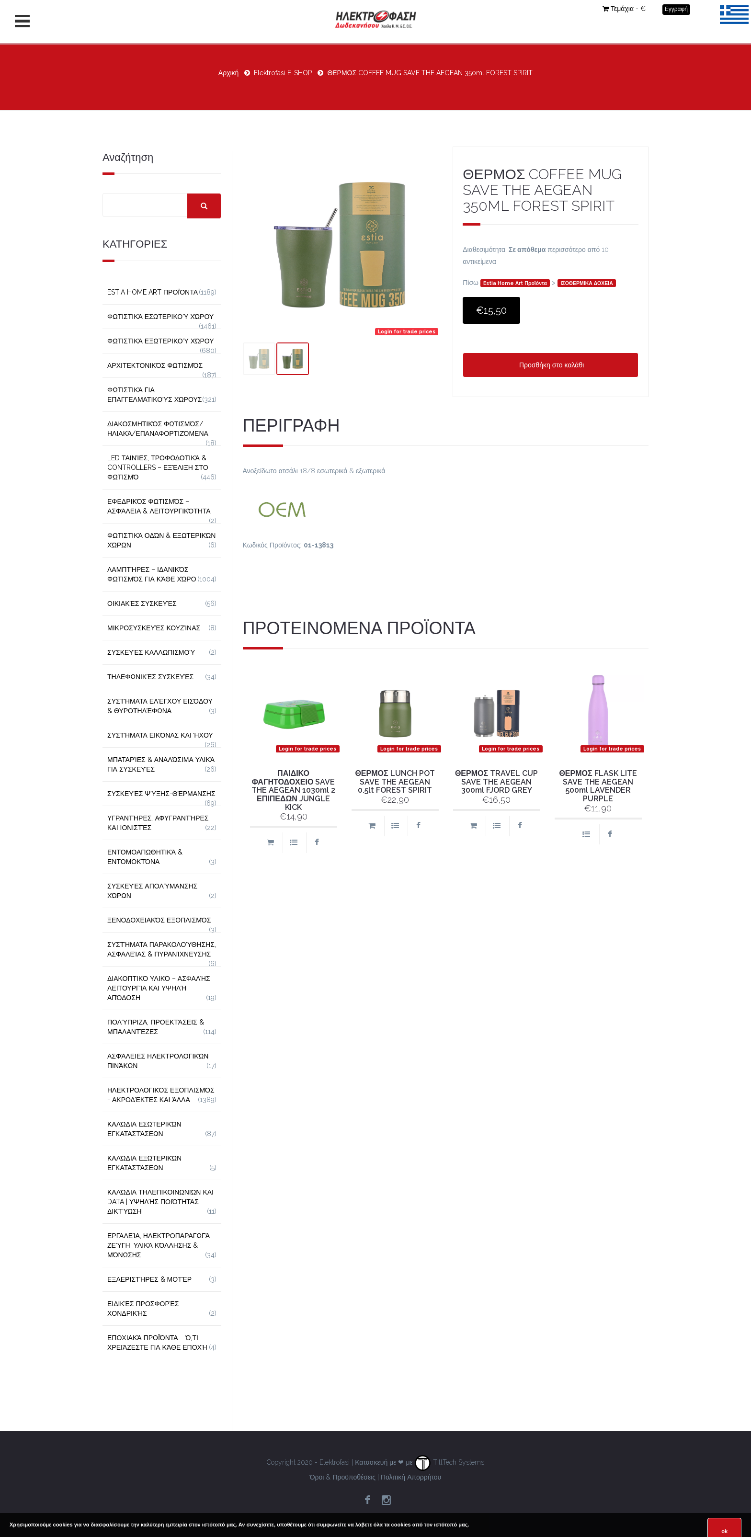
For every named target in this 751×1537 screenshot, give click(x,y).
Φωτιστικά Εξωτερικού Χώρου (160, 341)
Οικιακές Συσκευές (142, 603)
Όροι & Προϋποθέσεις (343, 1477)
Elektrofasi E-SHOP (283, 73)
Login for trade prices (406, 331)
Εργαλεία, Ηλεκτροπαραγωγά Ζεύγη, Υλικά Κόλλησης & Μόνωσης (158, 1245)
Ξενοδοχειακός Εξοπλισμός (159, 920)
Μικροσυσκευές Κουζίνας (153, 628)
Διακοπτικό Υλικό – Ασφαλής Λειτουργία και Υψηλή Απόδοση (158, 988)
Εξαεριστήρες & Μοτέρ (149, 1279)
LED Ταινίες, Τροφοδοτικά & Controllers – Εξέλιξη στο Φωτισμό (157, 467)
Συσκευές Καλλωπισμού (151, 652)
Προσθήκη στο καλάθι (550, 365)
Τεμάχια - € (624, 8)
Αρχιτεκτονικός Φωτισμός (155, 365)
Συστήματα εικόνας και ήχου (160, 735)
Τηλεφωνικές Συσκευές (150, 677)
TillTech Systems (449, 1462)
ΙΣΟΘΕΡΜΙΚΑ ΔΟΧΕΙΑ (586, 283)
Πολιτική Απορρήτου (411, 1477)
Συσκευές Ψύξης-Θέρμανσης (161, 793)
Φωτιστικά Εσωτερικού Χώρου (160, 316)
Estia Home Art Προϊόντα (515, 283)
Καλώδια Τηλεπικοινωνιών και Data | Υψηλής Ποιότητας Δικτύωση (160, 1201)
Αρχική (228, 73)
